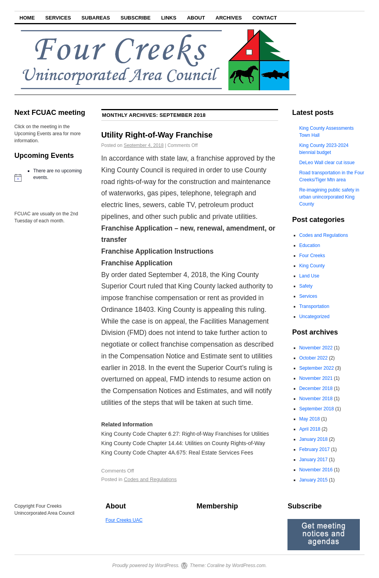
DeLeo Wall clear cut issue (327, 162)
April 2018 (309, 429)
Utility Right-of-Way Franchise (157, 135)
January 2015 (313, 480)
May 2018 (309, 419)
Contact (264, 18)
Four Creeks (312, 255)
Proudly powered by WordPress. (146, 565)
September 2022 (316, 368)
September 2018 (316, 409)
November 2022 (315, 348)
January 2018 (313, 439)
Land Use (309, 276)
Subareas (95, 18)
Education (309, 245)
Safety (306, 286)
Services (58, 18)
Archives (229, 18)
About (196, 18)
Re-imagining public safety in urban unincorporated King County (329, 197)
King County (312, 265)
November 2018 (315, 398)
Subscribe (135, 18)
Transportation (314, 306)
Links (168, 18)
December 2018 (315, 388)
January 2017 (313, 459)
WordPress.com (248, 565)
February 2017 (314, 449)
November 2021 (315, 378)
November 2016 (315, 469)
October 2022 (313, 358)
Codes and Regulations (150, 479)
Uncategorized (314, 316)
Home (27, 18)
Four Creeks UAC (124, 520)
